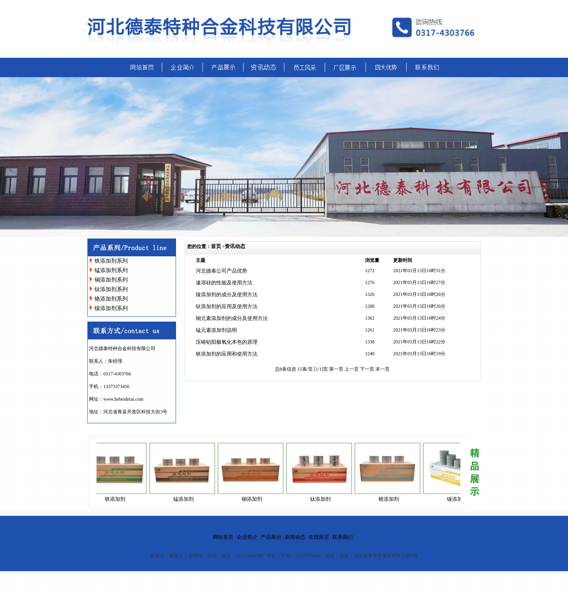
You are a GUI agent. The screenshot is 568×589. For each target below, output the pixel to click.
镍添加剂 (459, 499)
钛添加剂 (322, 499)
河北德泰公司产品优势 (221, 271)
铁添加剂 (117, 499)
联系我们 (342, 537)
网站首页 (223, 537)
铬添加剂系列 (111, 299)
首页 (216, 246)
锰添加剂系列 (111, 270)
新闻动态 (295, 537)
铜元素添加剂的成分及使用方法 (232, 318)
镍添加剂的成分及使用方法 (226, 294)
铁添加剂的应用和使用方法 (226, 354)
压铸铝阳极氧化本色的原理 (226, 342)
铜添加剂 (254, 499)
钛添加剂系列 (111, 289)
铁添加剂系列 (111, 261)
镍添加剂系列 (111, 308)
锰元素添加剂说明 (216, 330)
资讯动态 (235, 246)
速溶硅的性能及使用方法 (224, 283)
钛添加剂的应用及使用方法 (226, 306)
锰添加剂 (186, 499)
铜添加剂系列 (111, 280)
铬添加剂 (391, 499)
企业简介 (247, 537)
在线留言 (319, 537)
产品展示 (271, 537)
